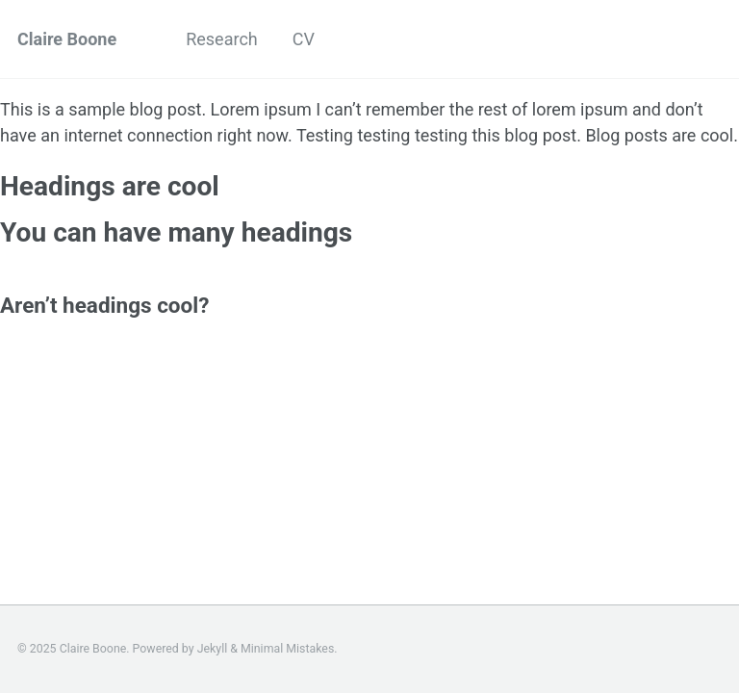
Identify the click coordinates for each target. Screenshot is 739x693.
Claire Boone (66, 39)
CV (304, 39)
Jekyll (212, 648)
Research (222, 39)
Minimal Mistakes (287, 648)
